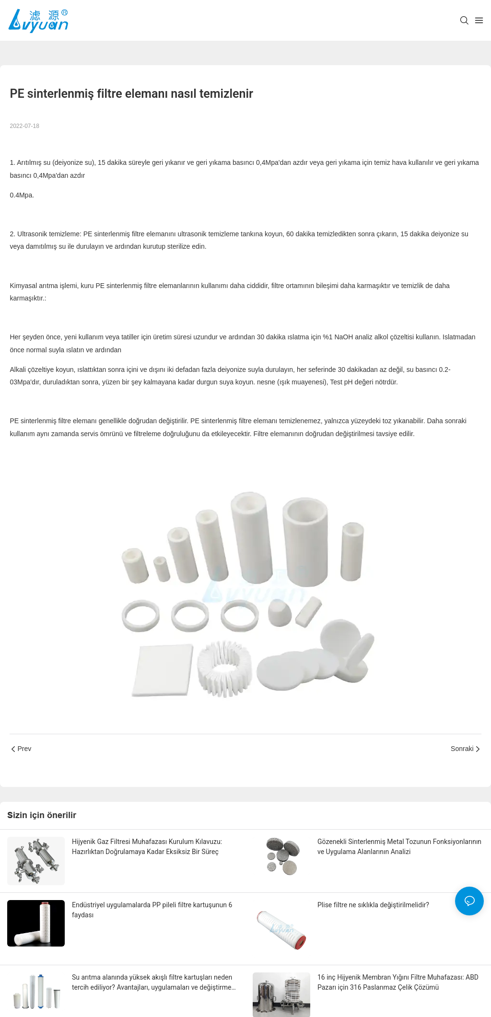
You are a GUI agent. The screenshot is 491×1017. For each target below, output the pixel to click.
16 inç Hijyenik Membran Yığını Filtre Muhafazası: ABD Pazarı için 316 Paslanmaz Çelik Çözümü (398, 982)
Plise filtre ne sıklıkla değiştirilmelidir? (373, 905)
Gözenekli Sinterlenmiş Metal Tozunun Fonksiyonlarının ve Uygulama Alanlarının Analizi (399, 846)
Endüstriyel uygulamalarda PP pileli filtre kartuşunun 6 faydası (152, 910)
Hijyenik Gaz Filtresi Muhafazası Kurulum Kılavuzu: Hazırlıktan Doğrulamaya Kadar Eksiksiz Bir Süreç (147, 846)
